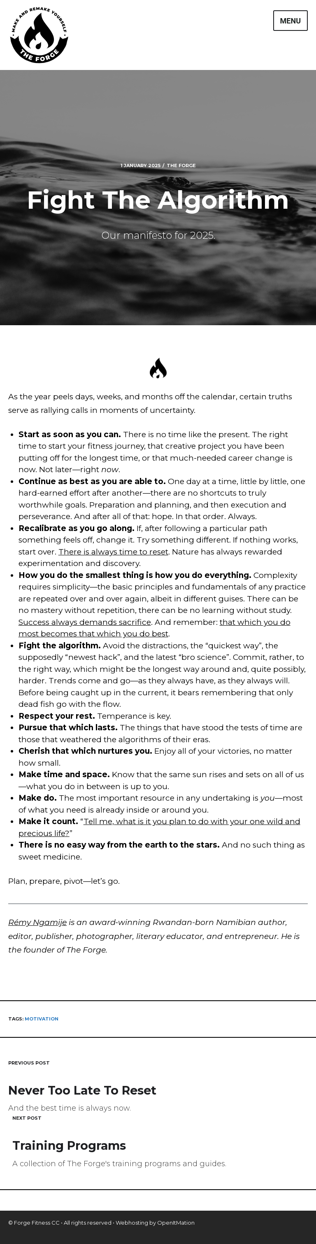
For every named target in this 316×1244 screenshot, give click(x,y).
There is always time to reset (113, 552)
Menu (290, 20)
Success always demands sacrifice (85, 622)
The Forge (181, 165)
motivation (41, 1019)
